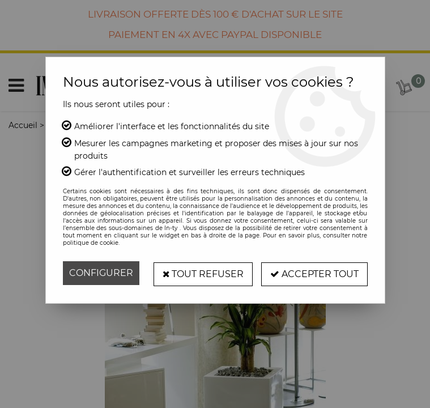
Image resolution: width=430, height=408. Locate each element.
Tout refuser (203, 272)
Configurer (101, 272)
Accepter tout (314, 272)
